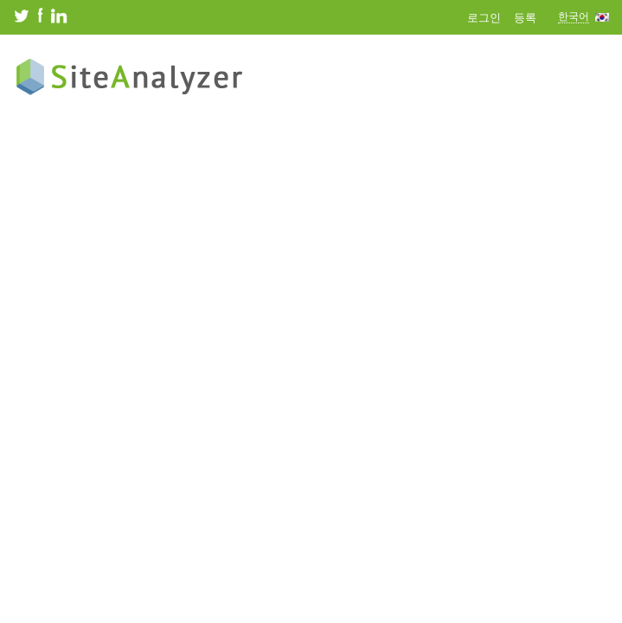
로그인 (484, 17)
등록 (525, 17)
